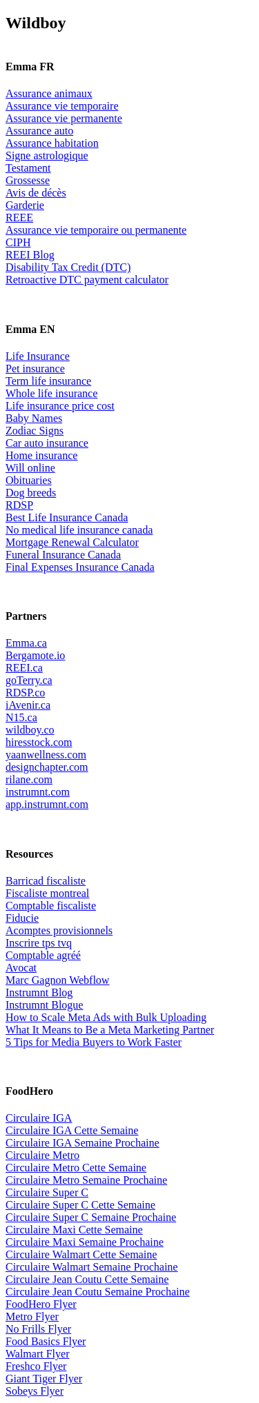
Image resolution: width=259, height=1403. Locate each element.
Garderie (25, 205)
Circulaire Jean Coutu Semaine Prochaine (98, 1292)
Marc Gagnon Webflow (57, 980)
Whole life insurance (51, 393)
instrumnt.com (38, 792)
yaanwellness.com (46, 754)
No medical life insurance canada (79, 530)
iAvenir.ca (28, 705)
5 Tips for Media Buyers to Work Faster (94, 1042)
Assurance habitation (52, 143)
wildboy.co (30, 730)
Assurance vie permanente (64, 118)
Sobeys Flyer (35, 1391)
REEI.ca (24, 668)
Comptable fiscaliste (51, 905)
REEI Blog (30, 255)
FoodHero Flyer (41, 1304)
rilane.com (29, 779)
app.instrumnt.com (47, 804)
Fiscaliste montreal (47, 893)
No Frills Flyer (38, 1329)
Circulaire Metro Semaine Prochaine (86, 1180)
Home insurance (41, 455)
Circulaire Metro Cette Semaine (76, 1167)
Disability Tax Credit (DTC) (68, 267)
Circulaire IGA (39, 1118)
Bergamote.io (35, 655)
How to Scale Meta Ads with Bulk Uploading (106, 1017)
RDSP (19, 505)
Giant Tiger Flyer (44, 1378)
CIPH (18, 242)
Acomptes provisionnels (59, 930)
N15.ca (21, 717)
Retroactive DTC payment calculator (87, 279)
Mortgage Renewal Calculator (72, 542)
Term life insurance (48, 381)
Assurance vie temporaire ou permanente (96, 230)
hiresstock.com (39, 742)
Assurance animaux (49, 93)
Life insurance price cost (60, 406)
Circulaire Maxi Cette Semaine (74, 1229)
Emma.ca (26, 643)
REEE (19, 217)
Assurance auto (39, 131)
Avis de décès (36, 193)
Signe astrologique (47, 155)
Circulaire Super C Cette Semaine (80, 1205)
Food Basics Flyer (46, 1341)
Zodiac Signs (35, 430)
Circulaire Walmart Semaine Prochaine (92, 1267)
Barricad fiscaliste (46, 881)
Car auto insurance (47, 443)
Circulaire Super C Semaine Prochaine (91, 1217)
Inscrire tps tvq (39, 943)
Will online (30, 468)
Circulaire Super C (47, 1192)
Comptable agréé (43, 955)
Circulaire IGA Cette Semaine (72, 1130)
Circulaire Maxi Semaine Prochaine (85, 1242)
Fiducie (22, 918)
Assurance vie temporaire (62, 106)
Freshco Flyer (36, 1366)
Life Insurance (38, 356)
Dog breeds (31, 492)
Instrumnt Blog (39, 992)
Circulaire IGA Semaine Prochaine (83, 1143)
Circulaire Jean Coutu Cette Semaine (87, 1279)
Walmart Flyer (37, 1354)
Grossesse (28, 180)
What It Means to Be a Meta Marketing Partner (110, 1030)
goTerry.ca (29, 680)
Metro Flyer (32, 1316)
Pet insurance (35, 368)
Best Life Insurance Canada (67, 517)
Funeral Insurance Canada (63, 555)
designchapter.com (47, 767)
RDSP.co (25, 692)
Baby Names (34, 418)
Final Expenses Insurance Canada (80, 567)
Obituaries (29, 480)
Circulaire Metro (42, 1155)
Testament (28, 168)
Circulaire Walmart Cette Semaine (81, 1254)
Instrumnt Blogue (44, 1005)
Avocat (21, 967)
